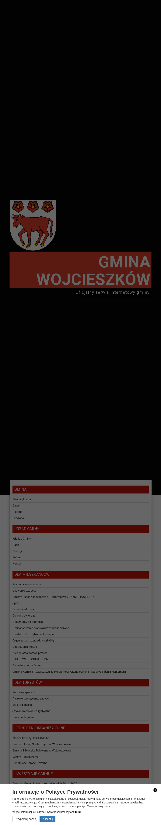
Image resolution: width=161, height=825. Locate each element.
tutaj (78, 811)
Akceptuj (48, 818)
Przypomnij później (26, 818)
